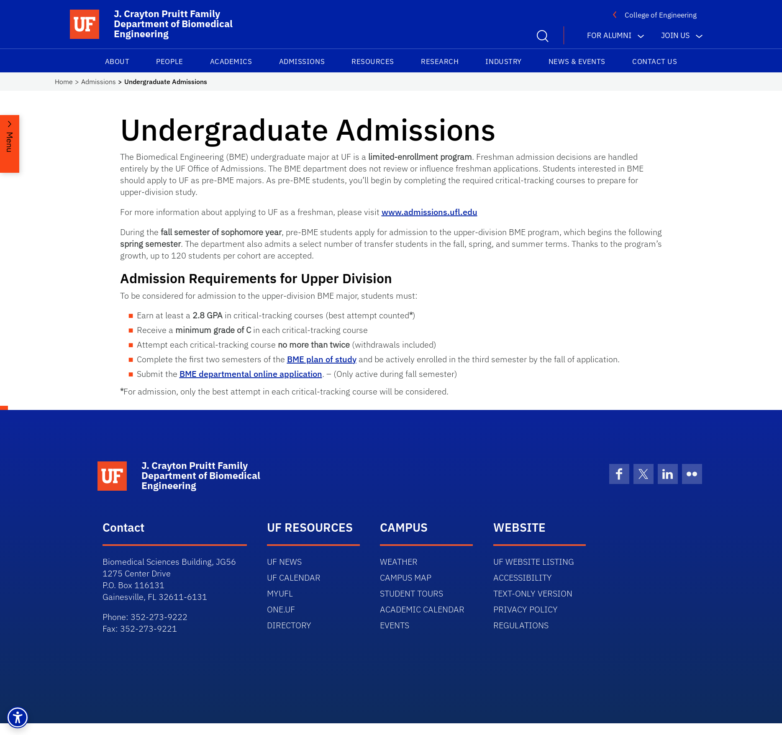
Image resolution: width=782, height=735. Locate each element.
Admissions (302, 61)
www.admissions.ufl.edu (429, 212)
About (117, 61)
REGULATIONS (521, 625)
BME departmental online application (250, 373)
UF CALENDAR (293, 577)
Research (440, 61)
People (169, 61)
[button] (17, 717)
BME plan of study (321, 359)
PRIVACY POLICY (525, 609)
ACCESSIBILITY (522, 577)
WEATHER (399, 561)
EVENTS (394, 625)
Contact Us (654, 61)
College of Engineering (661, 15)
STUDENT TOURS (411, 593)
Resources (372, 61)
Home (64, 81)
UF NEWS (284, 561)
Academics (231, 61)
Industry (503, 61)
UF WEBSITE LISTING (533, 561)
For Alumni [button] (609, 35)
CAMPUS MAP (405, 577)
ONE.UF (281, 609)
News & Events (577, 61)
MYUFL (280, 593)
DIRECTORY (289, 625)
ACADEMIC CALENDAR (422, 609)
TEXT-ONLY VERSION (532, 593)
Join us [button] (675, 35)
